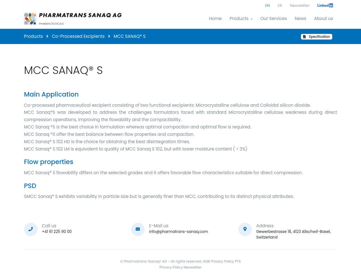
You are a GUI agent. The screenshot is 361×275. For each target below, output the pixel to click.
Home (215, 18)
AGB (206, 261)
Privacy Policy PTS (226, 261)
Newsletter (300, 5)
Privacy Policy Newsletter (180, 267)
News (300, 18)
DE (280, 5)
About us (323, 18)
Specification (316, 36)
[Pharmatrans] (73, 18)
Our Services (273, 18)
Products (239, 18)
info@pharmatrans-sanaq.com (178, 231)
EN (267, 5)
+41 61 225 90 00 (57, 231)
